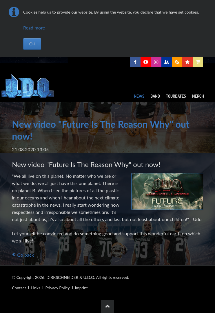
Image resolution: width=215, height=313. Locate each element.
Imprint (81, 287)
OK (32, 43)
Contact (19, 287)
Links (35, 287)
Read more (34, 27)
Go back (25, 255)
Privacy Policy (57, 287)
